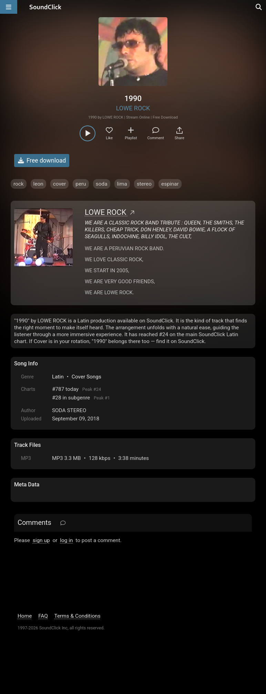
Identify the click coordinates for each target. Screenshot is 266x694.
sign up (41, 540)
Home (25, 616)
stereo (144, 184)
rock (18, 184)
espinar (170, 184)
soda (102, 184)
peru (80, 184)
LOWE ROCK (133, 108)
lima (122, 184)
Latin (58, 377)
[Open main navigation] (8, 7)
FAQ (43, 616)
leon (38, 184)
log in (66, 540)
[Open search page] (259, 7)
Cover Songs (86, 377)
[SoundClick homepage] (45, 6)
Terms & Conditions (77, 616)
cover (59, 184)
